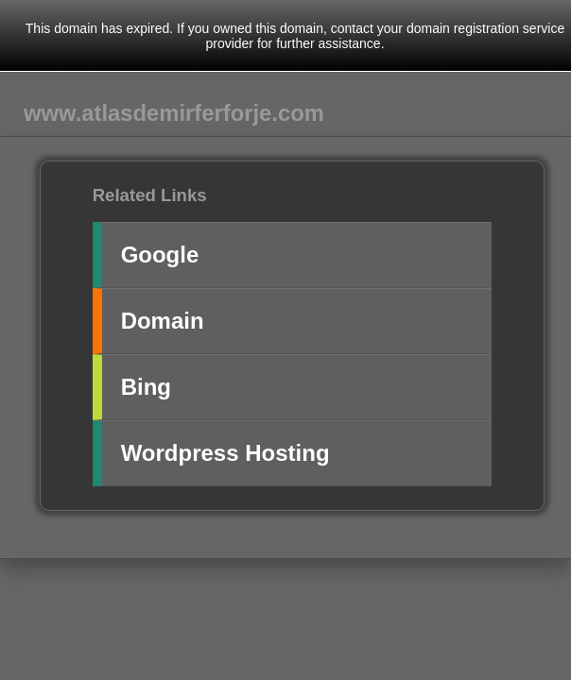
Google (160, 254)
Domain (162, 320)
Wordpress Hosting (225, 453)
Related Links (150, 195)
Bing (146, 387)
